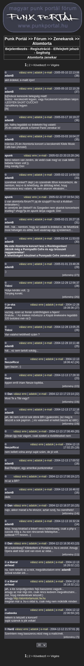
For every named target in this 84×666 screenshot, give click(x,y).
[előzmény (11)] (70, 554)
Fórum (40, 39)
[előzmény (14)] (70, 513)
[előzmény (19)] (70, 401)
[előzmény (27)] (70, 275)
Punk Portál (15, 39)
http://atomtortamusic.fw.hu (29, 598)
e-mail (48, 72)
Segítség (43, 52)
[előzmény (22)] (70, 386)
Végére (55, 65)
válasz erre (25, 72)
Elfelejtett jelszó (66, 49)
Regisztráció (40, 49)
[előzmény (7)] (71, 637)
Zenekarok (64, 39)
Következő (39, 65)
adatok (38, 72)
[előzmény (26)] (70, 297)
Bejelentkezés (16, 49)
